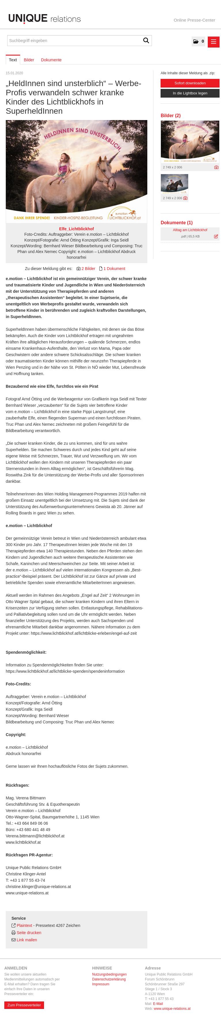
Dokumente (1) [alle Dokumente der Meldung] (177, 222)
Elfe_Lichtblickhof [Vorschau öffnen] (76, 229)
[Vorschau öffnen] (76, 171)
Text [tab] (13, 60)
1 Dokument (114, 268)
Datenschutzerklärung (109, 979)
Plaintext (24, 925)
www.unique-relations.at (172, 1009)
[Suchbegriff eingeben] (79, 40)
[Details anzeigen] (216, 167)
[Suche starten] (146, 40)
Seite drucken (29, 932)
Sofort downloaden (189, 83)
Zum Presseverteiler (24, 1005)
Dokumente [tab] (51, 60)
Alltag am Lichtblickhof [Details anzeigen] (190, 230)
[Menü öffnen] (214, 42)
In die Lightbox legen (190, 93)
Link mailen (27, 940)
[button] (198, 41)
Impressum (100, 984)
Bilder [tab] (29, 60)
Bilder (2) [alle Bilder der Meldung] (170, 115)
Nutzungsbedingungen (109, 974)
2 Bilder (88, 268)
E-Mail (158, 1004)
